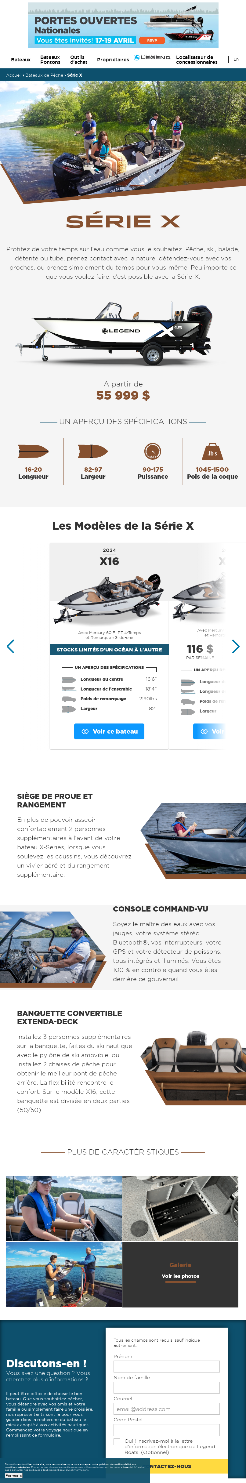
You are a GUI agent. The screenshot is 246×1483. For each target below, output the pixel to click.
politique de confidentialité (115, 1464)
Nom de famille (132, 1377)
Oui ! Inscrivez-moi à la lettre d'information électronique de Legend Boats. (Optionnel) (170, 1446)
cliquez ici (127, 1467)
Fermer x (13, 1475)
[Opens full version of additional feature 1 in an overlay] (64, 1208)
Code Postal (128, 1419)
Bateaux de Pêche (44, 75)
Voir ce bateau (109, 731)
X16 (109, 561)
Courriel (123, 1398)
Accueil (13, 75)
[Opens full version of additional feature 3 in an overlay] (64, 1274)
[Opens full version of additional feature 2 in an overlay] (180, 1208)
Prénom (123, 1356)
